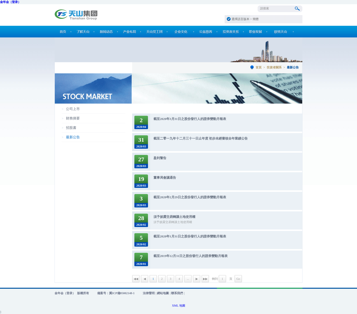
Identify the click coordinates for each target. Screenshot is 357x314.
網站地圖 (163, 293)
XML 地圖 (178, 305)
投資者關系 (274, 67)
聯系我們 (177, 293)
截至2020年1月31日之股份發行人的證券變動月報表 (189, 236)
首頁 (259, 67)
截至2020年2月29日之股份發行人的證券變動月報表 (189, 197)
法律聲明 (149, 293)
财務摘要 (73, 118)
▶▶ (205, 279)
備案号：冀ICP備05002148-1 (116, 293)
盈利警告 (159, 158)
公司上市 (73, 109)
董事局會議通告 (164, 177)
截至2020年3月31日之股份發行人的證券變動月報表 (189, 119)
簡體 (256, 19)
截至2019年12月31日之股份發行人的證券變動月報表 (190, 256)
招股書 (71, 128)
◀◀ (136, 279)
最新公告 (73, 137)
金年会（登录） (10, 2)
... (188, 279)
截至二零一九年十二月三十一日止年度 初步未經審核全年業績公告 (200, 138)
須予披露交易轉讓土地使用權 (174, 217)
